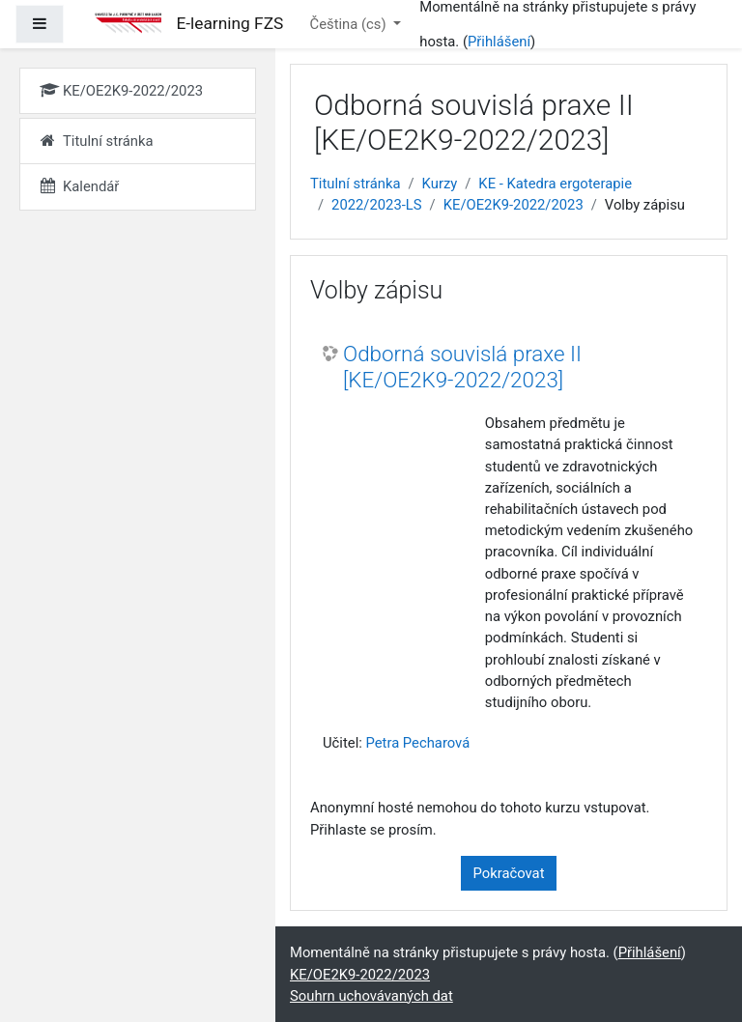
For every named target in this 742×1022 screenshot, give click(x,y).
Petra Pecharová (417, 743)
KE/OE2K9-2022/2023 (513, 204)
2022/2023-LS (376, 204)
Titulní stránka (355, 183)
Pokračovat (509, 873)
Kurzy (440, 183)
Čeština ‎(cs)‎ (350, 24)
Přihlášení (499, 41)
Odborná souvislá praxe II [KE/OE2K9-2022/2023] (462, 366)
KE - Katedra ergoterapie (555, 183)
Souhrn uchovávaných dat (371, 996)
